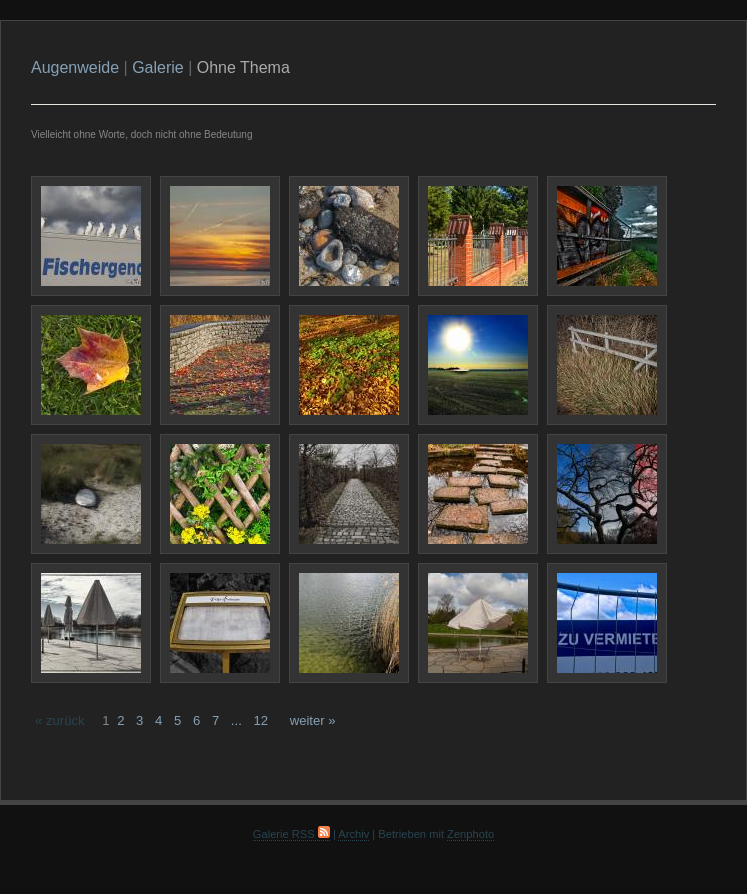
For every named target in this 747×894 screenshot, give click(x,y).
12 (260, 720)
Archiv (353, 834)
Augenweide (75, 67)
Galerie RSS (291, 834)
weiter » (313, 720)
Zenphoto (470, 834)
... (236, 720)
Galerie (158, 67)
